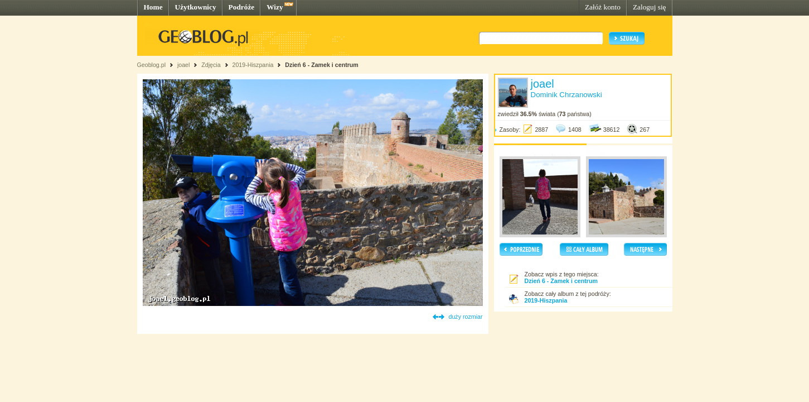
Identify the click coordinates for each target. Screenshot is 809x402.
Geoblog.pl (151, 64)
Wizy (275, 7)
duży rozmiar (466, 316)
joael (183, 64)
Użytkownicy (195, 7)
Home (153, 7)
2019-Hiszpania (252, 64)
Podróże (242, 7)
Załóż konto (603, 7)
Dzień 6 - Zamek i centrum (321, 64)
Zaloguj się (649, 7)
